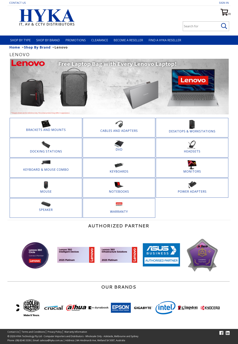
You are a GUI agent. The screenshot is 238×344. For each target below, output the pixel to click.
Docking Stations (46, 151)
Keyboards (119, 171)
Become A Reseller (128, 40)
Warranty (119, 212)
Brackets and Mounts (46, 130)
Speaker (46, 210)
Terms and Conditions (33, 331)
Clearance (99, 40)
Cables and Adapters (119, 131)
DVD (119, 149)
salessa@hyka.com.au (51, 340)
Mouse (46, 191)
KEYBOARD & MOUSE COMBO (46, 170)
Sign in (224, 2)
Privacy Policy (55, 331)
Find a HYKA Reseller (165, 40)
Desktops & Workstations (192, 131)
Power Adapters (192, 191)
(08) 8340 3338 (23, 340)
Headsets (192, 151)
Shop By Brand (48, 40)
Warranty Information (75, 331)
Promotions (75, 40)
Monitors (192, 171)
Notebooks (119, 191)
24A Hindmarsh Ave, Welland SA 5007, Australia (100, 340)
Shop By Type (20, 40)
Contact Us (17, 2)
